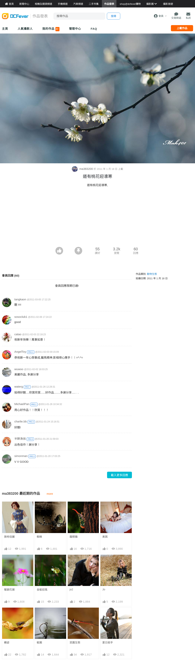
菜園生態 (75, 614)
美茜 (105, 536)
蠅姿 (6, 642)
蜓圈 (39, 642)
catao (17, 334)
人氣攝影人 (25, 28)
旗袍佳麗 (9, 536)
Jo (103, 589)
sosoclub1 (20, 316)
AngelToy (20, 351)
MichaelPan (21, 404)
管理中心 (75, 28)
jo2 (71, 589)
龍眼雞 (74, 536)
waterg (18, 386)
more (50, 493)
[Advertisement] (97, 218)
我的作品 (50, 29)
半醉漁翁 (20, 438)
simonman (21, 456)
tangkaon (20, 299)
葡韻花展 (9, 589)
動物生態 (152, 274)
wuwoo (18, 369)
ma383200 (83, 168)
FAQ (94, 28)
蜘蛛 (39, 536)
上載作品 (182, 28)
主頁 (5, 28)
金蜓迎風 (42, 589)
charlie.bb (20, 421)
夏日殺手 (107, 614)
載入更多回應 (119, 475)
